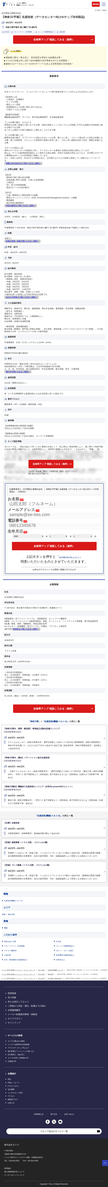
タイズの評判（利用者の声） (19, 1058)
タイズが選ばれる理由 (16, 1041)
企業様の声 (12, 1061)
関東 (3, 914)
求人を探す (41, 970)
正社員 (58, 942)
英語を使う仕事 (10, 942)
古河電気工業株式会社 (11, 13)
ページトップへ (105, 1163)
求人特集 (12, 997)
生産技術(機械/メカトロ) (13, 901)
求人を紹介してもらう (18, 1001)
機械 (5, 928)
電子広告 (53, 1114)
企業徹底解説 (14, 1010)
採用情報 (37, 1114)
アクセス (11, 1096)
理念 (9, 1079)
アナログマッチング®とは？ (18, 1048)
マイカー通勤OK (10, 951)
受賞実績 (12, 993)
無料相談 (96, 4)
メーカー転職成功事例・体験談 (22, 1014)
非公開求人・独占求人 (16, 1055)
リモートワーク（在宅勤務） (15, 946)
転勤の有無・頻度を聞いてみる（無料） (22, 241)
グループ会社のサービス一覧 (54, 1131)
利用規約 (7, 1168)
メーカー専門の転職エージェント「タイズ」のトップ (18, 970)
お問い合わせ (69, 1114)
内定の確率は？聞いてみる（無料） (20, 206)
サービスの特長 (15, 1035)
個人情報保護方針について (14, 1172)
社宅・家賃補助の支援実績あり (16, 960)
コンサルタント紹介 (15, 1093)
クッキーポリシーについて (14, 1175)
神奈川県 (11, 914)
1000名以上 (60, 960)
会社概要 (11, 1089)
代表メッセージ (14, 1083)
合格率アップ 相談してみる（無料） (54, 39)
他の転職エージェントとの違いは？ (21, 1051)
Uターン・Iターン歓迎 (64, 951)
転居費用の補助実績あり (65, 955)
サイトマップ (14, 1022)
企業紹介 (12, 1073)
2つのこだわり (13, 1086)
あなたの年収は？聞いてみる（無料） (21, 297)
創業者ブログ (13, 1099)
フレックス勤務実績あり (65, 946)
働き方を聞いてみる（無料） (18, 372)
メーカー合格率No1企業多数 (18, 1044)
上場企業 (7, 955)
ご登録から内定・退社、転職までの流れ (27, 1006)
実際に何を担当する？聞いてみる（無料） (23, 163)
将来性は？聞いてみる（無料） (26, 629)
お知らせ (11, 1103)
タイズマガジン (15, 1018)
